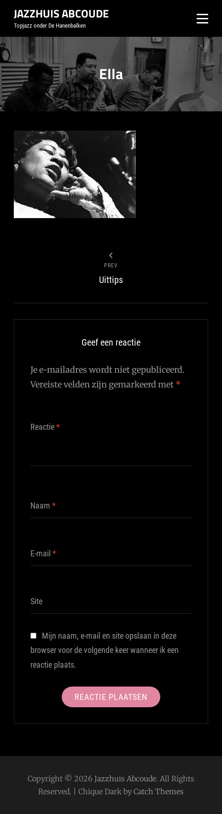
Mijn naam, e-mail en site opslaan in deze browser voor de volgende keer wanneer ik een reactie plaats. (104, 650)
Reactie (45, 427)
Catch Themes (159, 791)
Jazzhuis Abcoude (61, 13)
